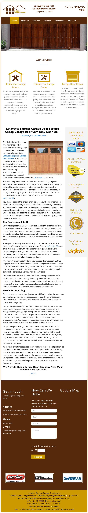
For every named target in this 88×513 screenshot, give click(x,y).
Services (36, 20)
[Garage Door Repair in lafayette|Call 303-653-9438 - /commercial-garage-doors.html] (44, 76)
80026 (33, 373)
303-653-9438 (79, 8)
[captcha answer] (41, 450)
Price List (72, 20)
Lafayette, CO (27, 135)
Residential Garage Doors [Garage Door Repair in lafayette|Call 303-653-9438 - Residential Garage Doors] (15, 85)
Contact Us (59, 20)
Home (14, 20)
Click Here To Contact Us (76, 211)
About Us (25, 20)
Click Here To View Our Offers (76, 160)
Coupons (47, 20)
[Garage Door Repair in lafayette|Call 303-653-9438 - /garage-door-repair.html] (73, 76)
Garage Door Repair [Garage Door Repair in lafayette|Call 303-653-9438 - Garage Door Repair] (72, 83)
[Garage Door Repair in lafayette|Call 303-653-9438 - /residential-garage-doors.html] (15, 76)
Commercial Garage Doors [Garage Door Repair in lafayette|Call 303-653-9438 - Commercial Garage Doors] (44, 85)
